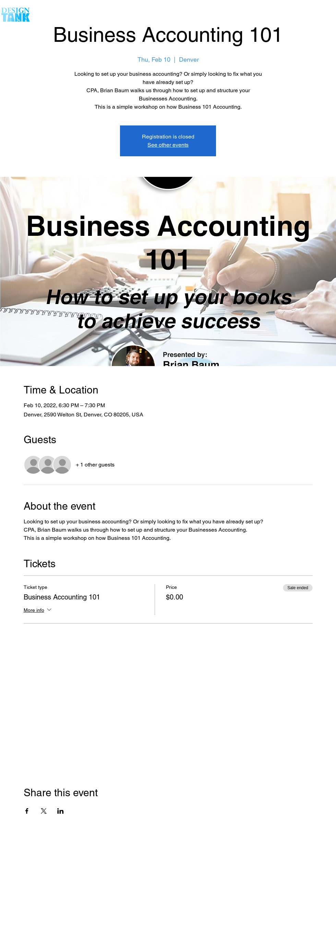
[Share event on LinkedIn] (60, 811)
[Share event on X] (43, 811)
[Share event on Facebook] (27, 811)
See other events (168, 145)
